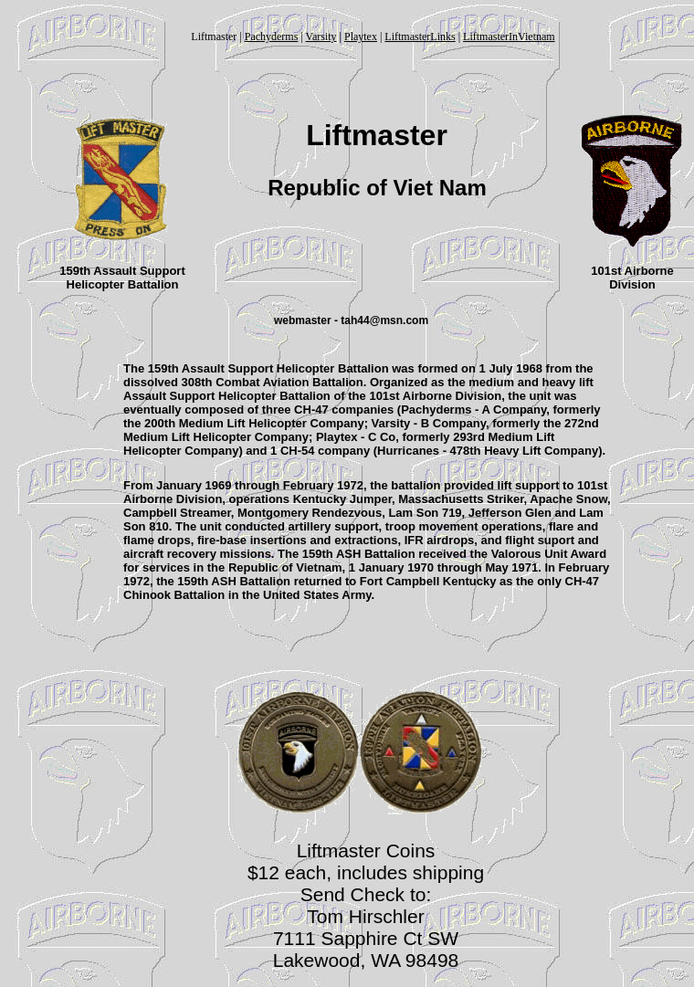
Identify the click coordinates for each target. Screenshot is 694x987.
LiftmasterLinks (419, 36)
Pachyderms (272, 36)
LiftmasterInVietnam (509, 36)
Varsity (321, 36)
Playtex (360, 36)
